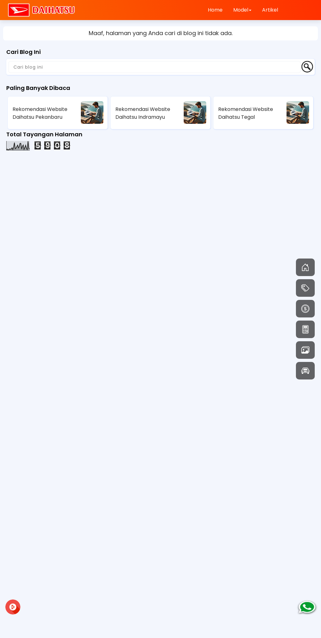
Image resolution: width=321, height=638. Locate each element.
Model (242, 9)
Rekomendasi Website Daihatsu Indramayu (142, 113)
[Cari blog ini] (154, 67)
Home (215, 9)
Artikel (270, 9)
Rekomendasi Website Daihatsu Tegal (245, 113)
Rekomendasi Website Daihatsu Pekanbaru (40, 113)
